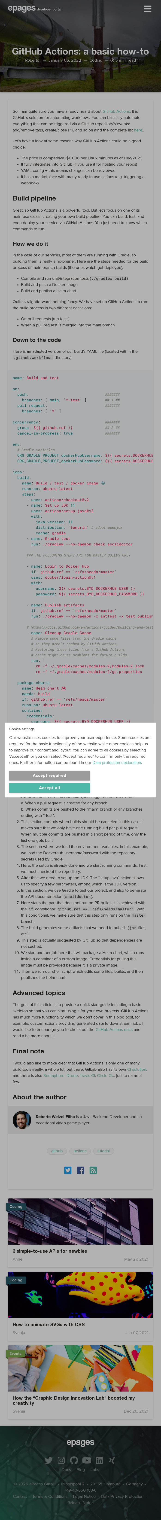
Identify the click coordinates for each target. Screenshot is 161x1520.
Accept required (50, 776)
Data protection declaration (116, 763)
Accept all (49, 788)
